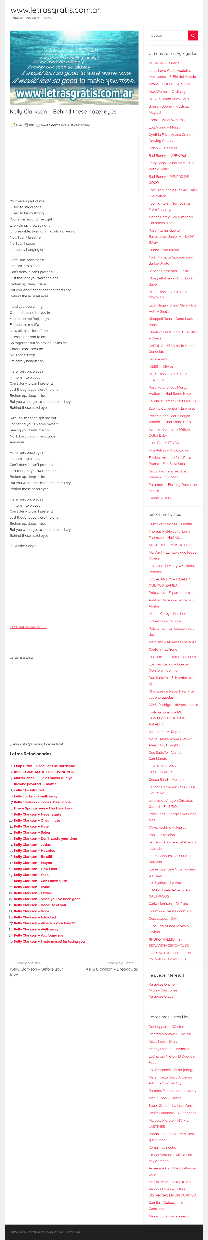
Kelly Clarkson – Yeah (31, 875)
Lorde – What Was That (167, 120)
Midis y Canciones (163, 990)
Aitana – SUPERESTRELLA (169, 84)
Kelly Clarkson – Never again (37, 814)
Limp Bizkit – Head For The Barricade (44, 766)
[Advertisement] (74, 163)
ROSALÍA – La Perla (164, 63)
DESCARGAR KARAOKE (28, 627)
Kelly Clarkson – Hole (31, 826)
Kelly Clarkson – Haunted (34, 850)
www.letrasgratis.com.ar (55, 10)
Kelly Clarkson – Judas (32, 845)
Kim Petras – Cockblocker (169, 450)
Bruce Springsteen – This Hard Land (44, 808)
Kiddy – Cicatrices (163, 148)
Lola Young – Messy (164, 127)
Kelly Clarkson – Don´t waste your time (45, 838)
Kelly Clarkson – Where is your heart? (44, 923)
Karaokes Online (162, 984)
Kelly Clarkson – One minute (37, 820)
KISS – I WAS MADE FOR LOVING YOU (44, 772)
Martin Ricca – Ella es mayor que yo (43, 778)
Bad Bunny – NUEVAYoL (168, 156)
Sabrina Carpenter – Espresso (172, 408)
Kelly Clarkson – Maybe (33, 863)
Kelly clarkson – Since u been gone (42, 802)
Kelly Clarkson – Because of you (40, 905)
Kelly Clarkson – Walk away (36, 929)
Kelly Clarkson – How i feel (35, 869)
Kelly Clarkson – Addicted (35, 917)
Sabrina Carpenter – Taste (169, 271)
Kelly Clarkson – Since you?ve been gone (47, 899)
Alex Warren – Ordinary (167, 91)
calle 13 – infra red (29, 790)
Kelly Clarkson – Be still (33, 857)
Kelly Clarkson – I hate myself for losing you (49, 941)
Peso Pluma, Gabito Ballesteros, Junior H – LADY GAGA (171, 236)
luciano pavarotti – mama (35, 784)
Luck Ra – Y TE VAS (164, 443)
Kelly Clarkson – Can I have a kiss (40, 881)
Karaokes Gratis (161, 996)
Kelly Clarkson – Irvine (32, 887)
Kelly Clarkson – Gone (31, 911)
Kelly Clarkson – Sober (32, 832)
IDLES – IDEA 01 (161, 366)
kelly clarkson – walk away (35, 796)
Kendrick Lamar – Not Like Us (172, 401)
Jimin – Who (158, 359)
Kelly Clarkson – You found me (38, 935)
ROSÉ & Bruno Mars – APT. (169, 99)
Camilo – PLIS (160, 498)
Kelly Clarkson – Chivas (33, 893)
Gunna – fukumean (164, 250)
